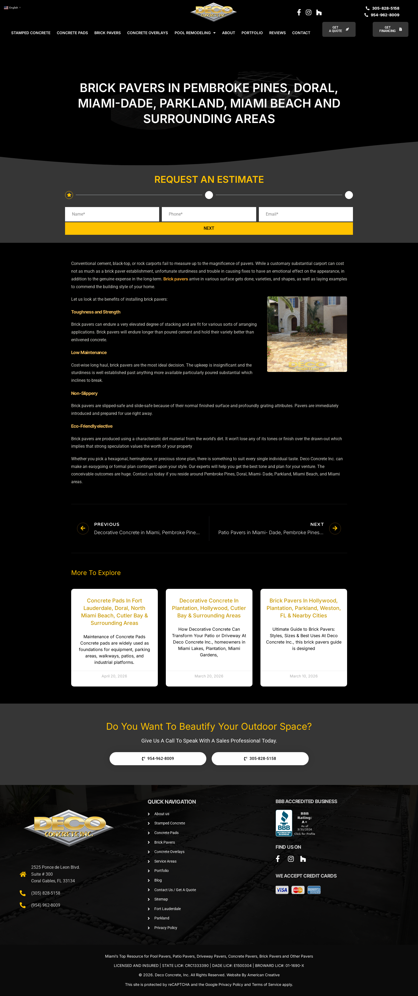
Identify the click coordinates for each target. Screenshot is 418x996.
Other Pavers (301, 956)
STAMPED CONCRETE (30, 32)
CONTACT (301, 32)
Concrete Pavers (242, 956)
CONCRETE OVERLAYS (147, 32)
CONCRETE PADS (72, 32)
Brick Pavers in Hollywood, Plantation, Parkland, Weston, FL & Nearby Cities (304, 608)
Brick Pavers (270, 956)
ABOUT (228, 32)
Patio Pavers (184, 956)
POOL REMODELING (195, 33)
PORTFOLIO (252, 32)
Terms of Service (266, 984)
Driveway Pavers (211, 956)
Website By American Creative (253, 975)
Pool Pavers (160, 956)
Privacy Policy (231, 984)
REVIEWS (277, 32)
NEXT (209, 229)
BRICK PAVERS (107, 32)
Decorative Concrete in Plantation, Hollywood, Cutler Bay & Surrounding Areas (209, 608)
